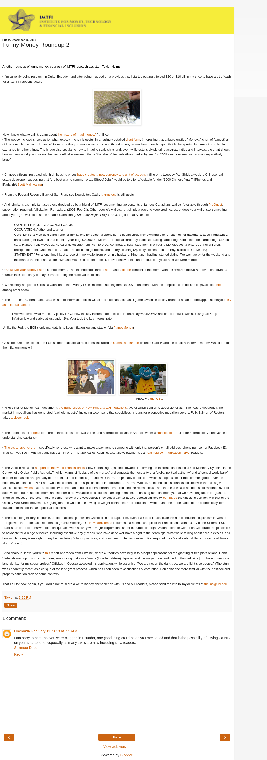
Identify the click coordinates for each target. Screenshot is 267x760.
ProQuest (215, 204)
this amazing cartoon (124, 342)
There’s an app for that (20, 447)
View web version (117, 747)
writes (28, 487)
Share (11, 605)
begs (36, 432)
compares (170, 497)
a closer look (20, 417)
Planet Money (123, 327)
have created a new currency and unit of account (111, 174)
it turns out (108, 194)
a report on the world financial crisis (60, 468)
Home (117, 737)
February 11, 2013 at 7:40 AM (54, 631)
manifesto (165, 432)
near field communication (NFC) (168, 452)
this (47, 553)
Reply (18, 654)
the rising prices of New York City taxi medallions (93, 407)
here (108, 269)
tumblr (126, 269)
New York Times (100, 523)
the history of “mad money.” (76, 134)
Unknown (22, 631)
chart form (133, 139)
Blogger (126, 755)
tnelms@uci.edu (215, 584)
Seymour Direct (26, 648)
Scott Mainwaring (30, 184)
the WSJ (156, 398)
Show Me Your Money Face (25, 269)
